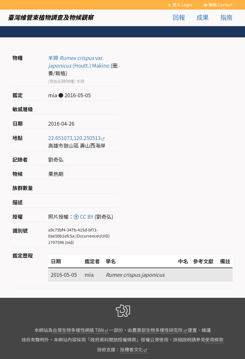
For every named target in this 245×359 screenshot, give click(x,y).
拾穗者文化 (131, 349)
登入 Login (182, 5)
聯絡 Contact (221, 5)
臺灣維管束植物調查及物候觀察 (50, 17)
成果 (203, 17)
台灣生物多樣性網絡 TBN (78, 329)
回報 (179, 17)
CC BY (83, 216)
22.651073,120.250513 (74, 138)
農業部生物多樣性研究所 (157, 329)
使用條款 (214, 339)
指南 (226, 17)
